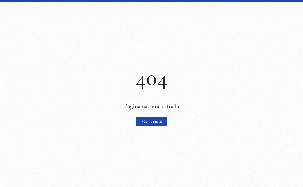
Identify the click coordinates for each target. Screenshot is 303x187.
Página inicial (151, 121)
